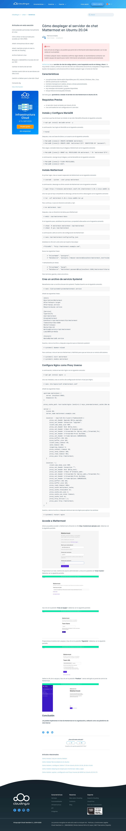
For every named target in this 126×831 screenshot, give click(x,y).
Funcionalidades (56, 801)
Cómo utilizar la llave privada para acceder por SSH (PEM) (23, 38)
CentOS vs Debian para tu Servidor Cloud (25, 78)
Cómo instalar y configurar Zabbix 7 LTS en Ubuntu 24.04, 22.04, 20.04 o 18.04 (67, 765)
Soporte (61, 4)
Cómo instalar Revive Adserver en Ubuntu (55, 762)
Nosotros (51, 4)
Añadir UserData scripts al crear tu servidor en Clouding (23, 49)
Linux (24, 15)
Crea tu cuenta (97, 4)
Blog (70, 805)
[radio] (70, 743)
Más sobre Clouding (75, 798)
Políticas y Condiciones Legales (98, 822)
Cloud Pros (90, 801)
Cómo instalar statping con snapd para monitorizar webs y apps (63, 769)
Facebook (43, 732)
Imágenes (54, 811)
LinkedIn (52, 732)
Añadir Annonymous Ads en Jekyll (22, 44)
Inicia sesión (85, 4)
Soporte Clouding (93, 798)
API (52, 808)
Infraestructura (56, 805)
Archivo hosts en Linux (19, 55)
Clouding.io (15, 15)
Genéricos (31, 15)
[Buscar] (101, 14)
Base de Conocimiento (94, 805)
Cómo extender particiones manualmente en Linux (25, 31)
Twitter (48, 732)
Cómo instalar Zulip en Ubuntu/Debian (54, 758)
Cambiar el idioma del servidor (22, 67)
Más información (17, 87)
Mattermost (46, 64)
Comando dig (16, 83)
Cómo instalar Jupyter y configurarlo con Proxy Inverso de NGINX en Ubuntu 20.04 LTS (69, 772)
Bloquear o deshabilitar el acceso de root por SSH (25, 61)
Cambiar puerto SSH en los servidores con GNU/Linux (25, 72)
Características (38, 4)
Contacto (72, 801)
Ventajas (54, 798)
